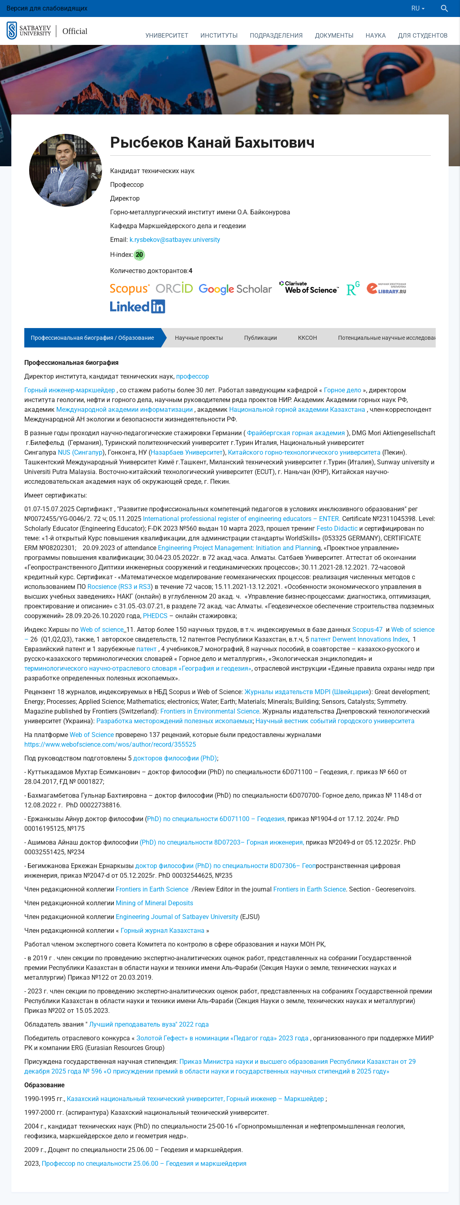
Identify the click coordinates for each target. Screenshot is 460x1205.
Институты (219, 35)
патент (320, 639)
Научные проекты (199, 338)
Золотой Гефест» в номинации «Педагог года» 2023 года (222, 1038)
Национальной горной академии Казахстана (297, 409)
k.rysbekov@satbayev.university (175, 240)
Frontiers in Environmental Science (209, 711)
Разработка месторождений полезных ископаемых (174, 721)
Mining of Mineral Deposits (154, 903)
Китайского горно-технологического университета (304, 452)
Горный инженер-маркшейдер (69, 390)
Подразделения (276, 35)
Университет (166, 35)
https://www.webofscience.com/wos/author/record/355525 (110, 744)
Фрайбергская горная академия (296, 433)
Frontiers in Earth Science (152, 889)
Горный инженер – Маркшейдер (275, 1099)
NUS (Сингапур (80, 452)
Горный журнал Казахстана (162, 930)
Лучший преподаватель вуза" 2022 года (149, 1024)
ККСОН (307, 338)
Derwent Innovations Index (370, 639)
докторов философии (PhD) (175, 758)
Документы (334, 35)
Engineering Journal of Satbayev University (177, 917)
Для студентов (422, 35)
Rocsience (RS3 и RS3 (119, 587)
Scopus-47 (368, 629)
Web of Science (92, 735)
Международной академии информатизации (124, 409)
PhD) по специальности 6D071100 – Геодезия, (216, 819)
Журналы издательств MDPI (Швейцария (307, 692)
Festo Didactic (337, 528)
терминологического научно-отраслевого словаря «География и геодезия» (137, 668)
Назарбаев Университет (187, 452)
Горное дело (342, 390)
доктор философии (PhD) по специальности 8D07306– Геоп (225, 866)
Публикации (260, 338)
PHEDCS (154, 616)
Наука (376, 35)
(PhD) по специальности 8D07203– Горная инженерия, (223, 842)
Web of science (102, 629)
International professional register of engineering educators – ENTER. (242, 519)
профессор (192, 376)
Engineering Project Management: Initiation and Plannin (237, 548)
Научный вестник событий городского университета (335, 721)
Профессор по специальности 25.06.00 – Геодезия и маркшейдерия (144, 1163)
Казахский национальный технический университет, (146, 1099)
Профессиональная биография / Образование (92, 338)
